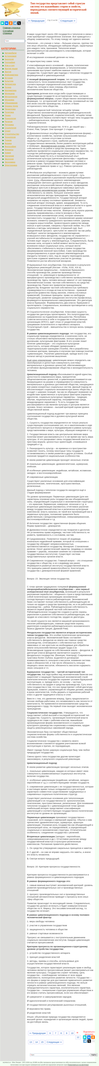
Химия (8, 153)
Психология (10, 118)
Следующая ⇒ (67, 20)
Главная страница (11, 28)
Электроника (11, 165)
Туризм (8, 140)
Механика (9, 100)
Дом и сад (9, 65)
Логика (8, 87)
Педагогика (10, 109)
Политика (9, 112)
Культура (9, 81)
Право (8, 115)
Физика (8, 143)
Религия (9, 121)
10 (72, 1033)
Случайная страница (8, 32)
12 (78, 1037)
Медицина (10, 93)
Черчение (9, 156)
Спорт (7, 131)
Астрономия (10, 56)
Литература (10, 84)
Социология (10, 128)
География (10, 62)
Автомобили (11, 53)
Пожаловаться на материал (78, 1065)
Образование (11, 103)
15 (42, 1042)
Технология (10, 137)
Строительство (12, 134)
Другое (8, 72)
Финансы (9, 149)
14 (36, 1042)
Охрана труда (11, 106)
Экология (9, 159)
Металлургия (11, 96)
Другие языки (11, 68)
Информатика (11, 75)
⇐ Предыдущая (36, 20)
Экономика (10, 162)
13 (30, 1042)
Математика (10, 90)
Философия (10, 146)
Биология (9, 59)
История (9, 78)
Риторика (9, 124)
